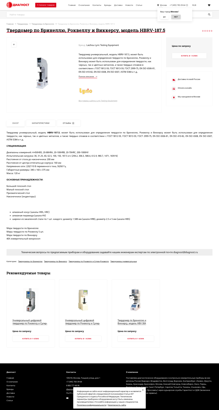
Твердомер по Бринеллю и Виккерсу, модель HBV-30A (132, 322)
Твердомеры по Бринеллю (43, 24)
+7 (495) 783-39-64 (177, 5)
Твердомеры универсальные (123, 261)
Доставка (118, 5)
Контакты (97, 5)
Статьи (139, 5)
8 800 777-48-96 (72, 385)
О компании (84, 5)
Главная (72, 5)
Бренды (107, 5)
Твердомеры (22, 24)
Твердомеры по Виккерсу (55, 261)
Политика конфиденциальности (91, 405)
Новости (129, 5)
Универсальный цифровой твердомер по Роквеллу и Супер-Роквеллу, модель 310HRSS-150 (29, 323)
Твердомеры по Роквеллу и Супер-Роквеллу (89, 261)
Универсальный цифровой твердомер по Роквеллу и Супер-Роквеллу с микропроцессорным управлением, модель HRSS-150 (82, 325)
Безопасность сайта (117, 405)
